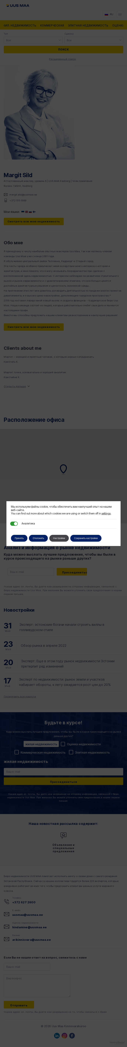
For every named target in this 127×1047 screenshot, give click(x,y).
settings (106, 513)
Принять (19, 538)
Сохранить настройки (86, 538)
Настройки (59, 538)
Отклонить (38, 538)
